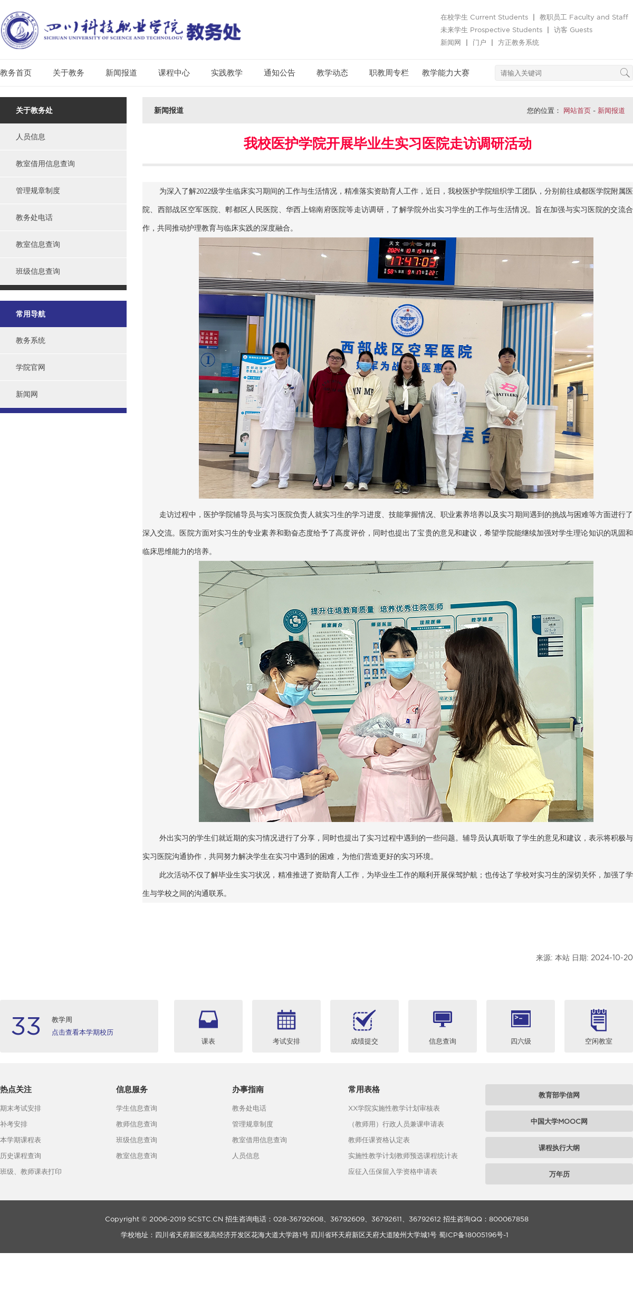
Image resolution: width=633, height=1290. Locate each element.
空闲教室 (598, 1041)
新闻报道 (121, 72)
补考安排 (13, 1123)
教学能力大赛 (445, 72)
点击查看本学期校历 (82, 1032)
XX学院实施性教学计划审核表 (394, 1108)
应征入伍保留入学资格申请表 (392, 1171)
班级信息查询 (38, 271)
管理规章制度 (38, 190)
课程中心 (174, 72)
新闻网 (450, 42)
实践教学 (227, 72)
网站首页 (577, 110)
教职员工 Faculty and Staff (584, 17)
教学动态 (332, 72)
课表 (208, 1041)
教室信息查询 (38, 244)
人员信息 (30, 136)
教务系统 (30, 340)
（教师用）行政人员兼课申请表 (396, 1123)
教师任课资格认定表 (379, 1139)
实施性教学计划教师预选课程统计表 (403, 1155)
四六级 (521, 1041)
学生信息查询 (136, 1108)
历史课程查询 (20, 1155)
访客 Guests (573, 29)
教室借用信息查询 (45, 163)
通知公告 (279, 72)
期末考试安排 (20, 1108)
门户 (479, 42)
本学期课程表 (20, 1139)
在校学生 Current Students (484, 17)
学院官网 (30, 367)
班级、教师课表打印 (31, 1171)
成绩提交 (364, 1041)
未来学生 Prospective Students (491, 29)
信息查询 (442, 1041)
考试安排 (286, 1041)
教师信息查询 (136, 1123)
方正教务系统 (518, 42)
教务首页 (16, 72)
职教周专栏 (389, 72)
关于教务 (68, 72)
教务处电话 (34, 217)
